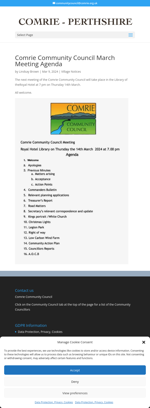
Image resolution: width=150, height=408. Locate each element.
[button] (144, 342)
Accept (75, 370)
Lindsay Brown (29, 71)
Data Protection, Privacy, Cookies (54, 402)
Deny (75, 381)
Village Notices (71, 71)
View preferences (75, 393)
